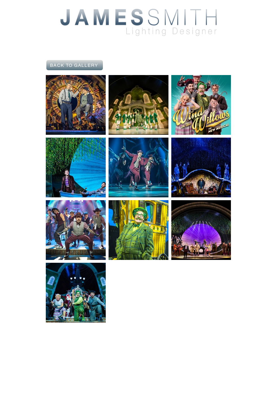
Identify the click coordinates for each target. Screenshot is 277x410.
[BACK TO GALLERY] (74, 65)
